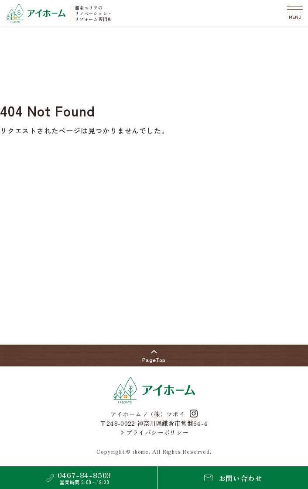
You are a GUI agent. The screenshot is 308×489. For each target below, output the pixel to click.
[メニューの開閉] (295, 13)
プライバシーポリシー (155, 432)
